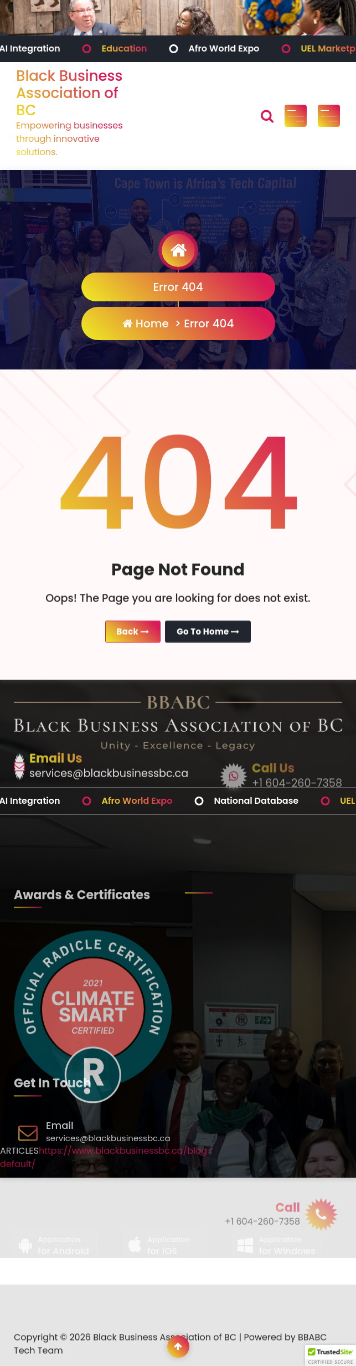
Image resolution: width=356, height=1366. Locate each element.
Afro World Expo (253, 48)
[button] (330, 1355)
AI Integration (59, 48)
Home (145, 323)
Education (154, 48)
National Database (286, 800)
